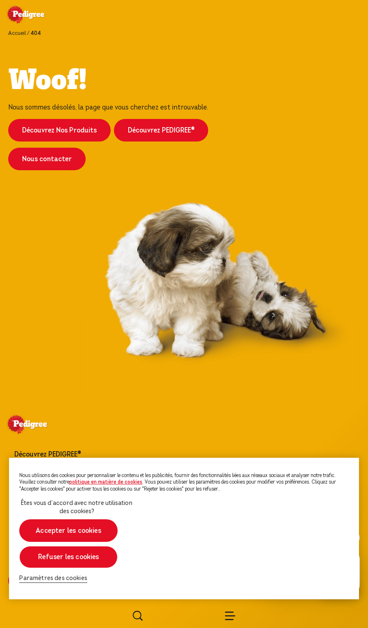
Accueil (17, 33)
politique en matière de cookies (105, 482)
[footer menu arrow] (91, 454)
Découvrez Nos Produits (59, 130)
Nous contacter (47, 159)
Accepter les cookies (69, 530)
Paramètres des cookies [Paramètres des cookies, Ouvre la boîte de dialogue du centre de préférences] (53, 578)
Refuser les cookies (68, 557)
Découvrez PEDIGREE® (161, 130)
